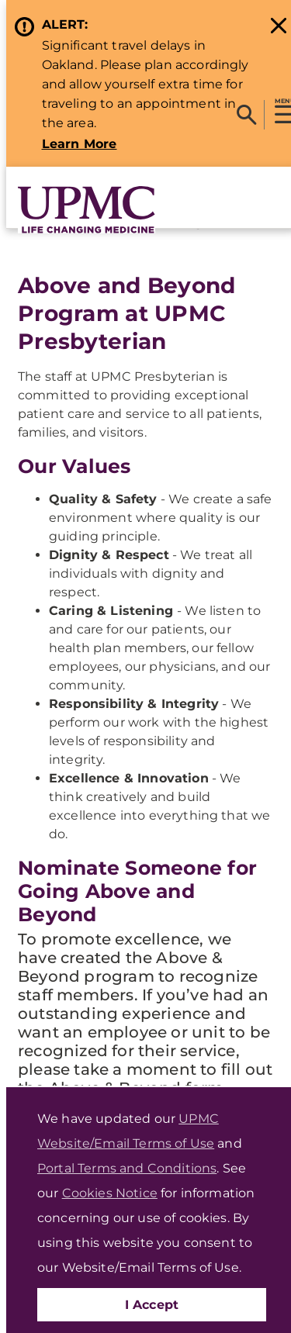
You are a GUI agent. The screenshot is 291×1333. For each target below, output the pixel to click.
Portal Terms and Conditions (127, 1168)
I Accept (152, 1304)
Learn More (79, 143)
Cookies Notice (110, 1193)
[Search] (246, 115)
